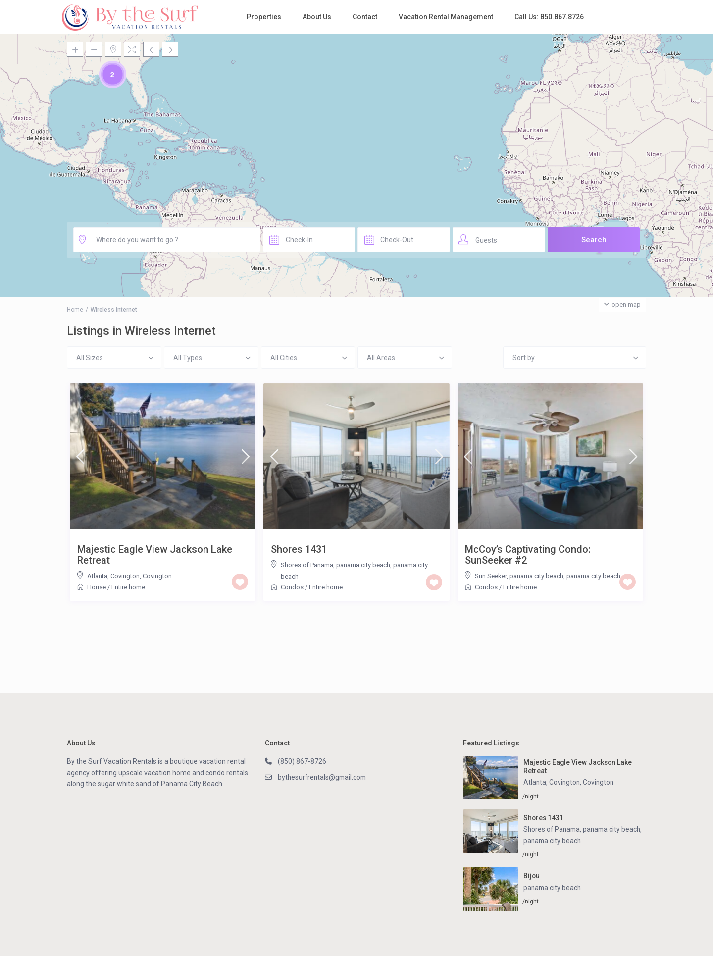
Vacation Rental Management (446, 17)
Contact (365, 17)
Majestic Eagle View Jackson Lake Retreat (154, 555)
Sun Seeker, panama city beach (519, 576)
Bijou (531, 876)
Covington (157, 576)
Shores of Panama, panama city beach (335, 565)
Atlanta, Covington (113, 576)
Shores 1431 (299, 549)
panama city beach (593, 576)
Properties (264, 17)
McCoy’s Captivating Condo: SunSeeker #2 (528, 555)
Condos (292, 587)
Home (75, 309)
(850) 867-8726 (302, 761)
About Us (317, 17)
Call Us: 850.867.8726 (549, 17)
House (96, 587)
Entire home (128, 587)
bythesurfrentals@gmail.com (323, 777)
